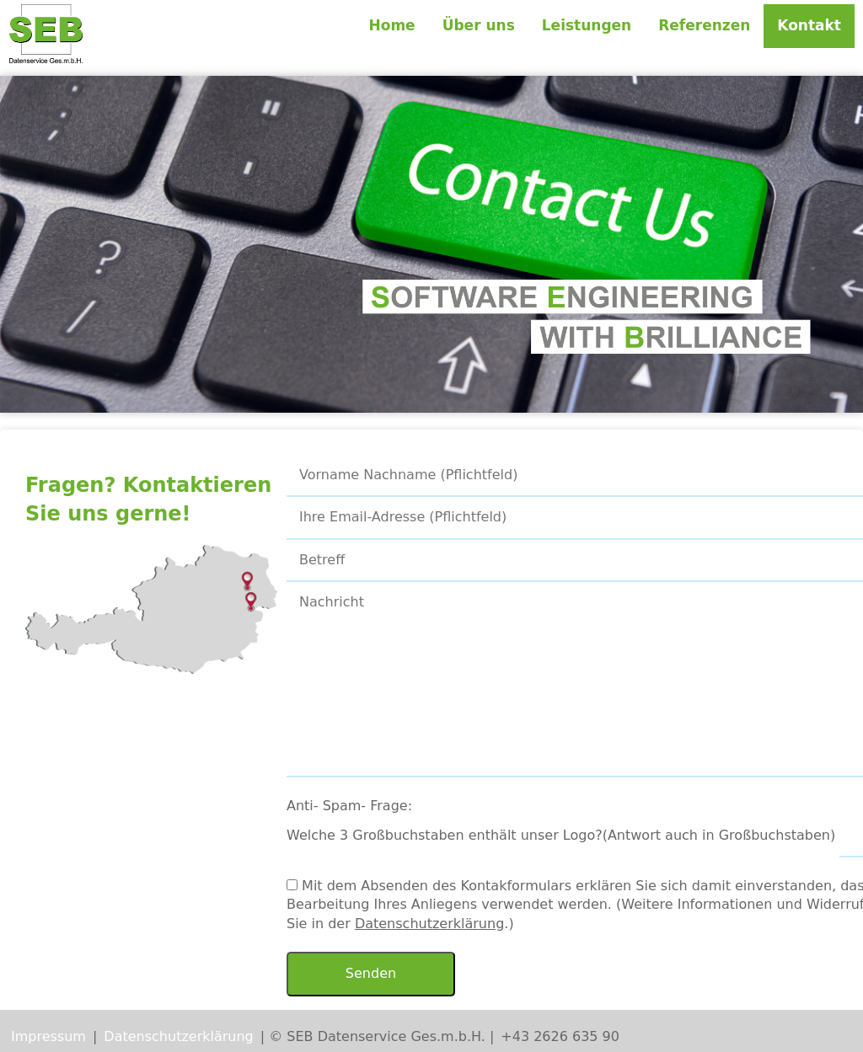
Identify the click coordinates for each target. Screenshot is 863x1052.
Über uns (478, 25)
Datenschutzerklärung (429, 924)
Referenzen (704, 25)
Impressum (48, 1036)
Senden (371, 973)
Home (391, 25)
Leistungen (586, 25)
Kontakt (809, 25)
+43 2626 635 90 (560, 1036)
